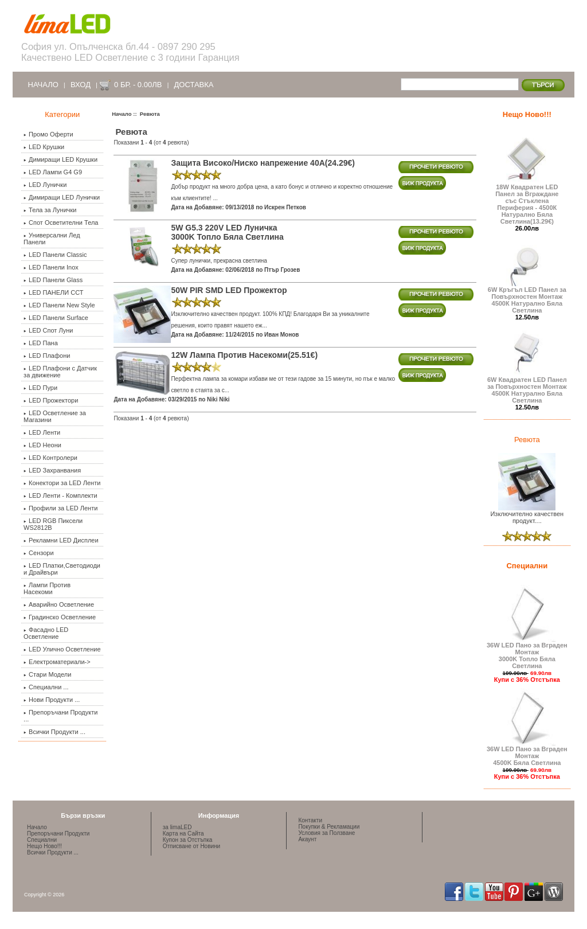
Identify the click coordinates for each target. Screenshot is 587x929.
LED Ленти (42, 432)
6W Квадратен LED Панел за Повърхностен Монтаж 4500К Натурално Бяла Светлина (527, 387)
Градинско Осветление (60, 617)
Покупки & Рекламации (328, 826)
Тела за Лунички (50, 209)
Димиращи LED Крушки (60, 159)
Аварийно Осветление (59, 604)
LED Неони (42, 445)
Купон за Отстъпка (188, 840)
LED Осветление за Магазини (55, 416)
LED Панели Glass (53, 279)
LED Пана (41, 342)
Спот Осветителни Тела (61, 222)
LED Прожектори (51, 400)
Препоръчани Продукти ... (60, 716)
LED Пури (40, 387)
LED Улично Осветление (62, 649)
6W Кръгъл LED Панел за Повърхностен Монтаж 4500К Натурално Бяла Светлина (527, 297)
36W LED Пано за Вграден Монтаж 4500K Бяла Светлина (527, 753)
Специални (526, 565)
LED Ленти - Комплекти (60, 495)
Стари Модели (47, 674)
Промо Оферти (48, 134)
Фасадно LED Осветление (46, 633)
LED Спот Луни (48, 330)
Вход (81, 84)
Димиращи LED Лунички (62, 197)
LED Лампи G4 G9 (53, 172)
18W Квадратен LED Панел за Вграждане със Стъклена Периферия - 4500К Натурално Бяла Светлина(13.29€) (526, 201)
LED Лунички (45, 184)
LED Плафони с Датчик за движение (60, 371)
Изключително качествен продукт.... (526, 514)
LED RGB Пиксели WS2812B (53, 524)
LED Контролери (50, 457)
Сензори (38, 552)
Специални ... (46, 687)
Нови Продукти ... (52, 699)
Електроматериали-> (57, 661)
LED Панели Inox (51, 267)
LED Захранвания (52, 470)
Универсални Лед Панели (52, 238)
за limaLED (177, 827)
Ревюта (527, 439)
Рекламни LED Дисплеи (61, 540)
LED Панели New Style (59, 305)
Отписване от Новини (191, 846)
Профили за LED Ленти (60, 508)
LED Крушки (44, 146)
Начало (43, 84)
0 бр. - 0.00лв (138, 84)
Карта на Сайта (183, 833)
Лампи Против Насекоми (47, 588)
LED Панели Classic (55, 254)
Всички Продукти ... (54, 731)
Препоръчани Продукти (58, 833)
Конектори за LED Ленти (62, 482)
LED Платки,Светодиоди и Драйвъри (62, 569)
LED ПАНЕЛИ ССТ (53, 292)
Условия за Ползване (326, 833)
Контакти (310, 820)
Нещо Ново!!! (527, 114)
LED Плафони (47, 355)
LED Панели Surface (56, 317)
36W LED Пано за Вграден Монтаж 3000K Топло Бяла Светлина (527, 652)
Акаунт (307, 839)
